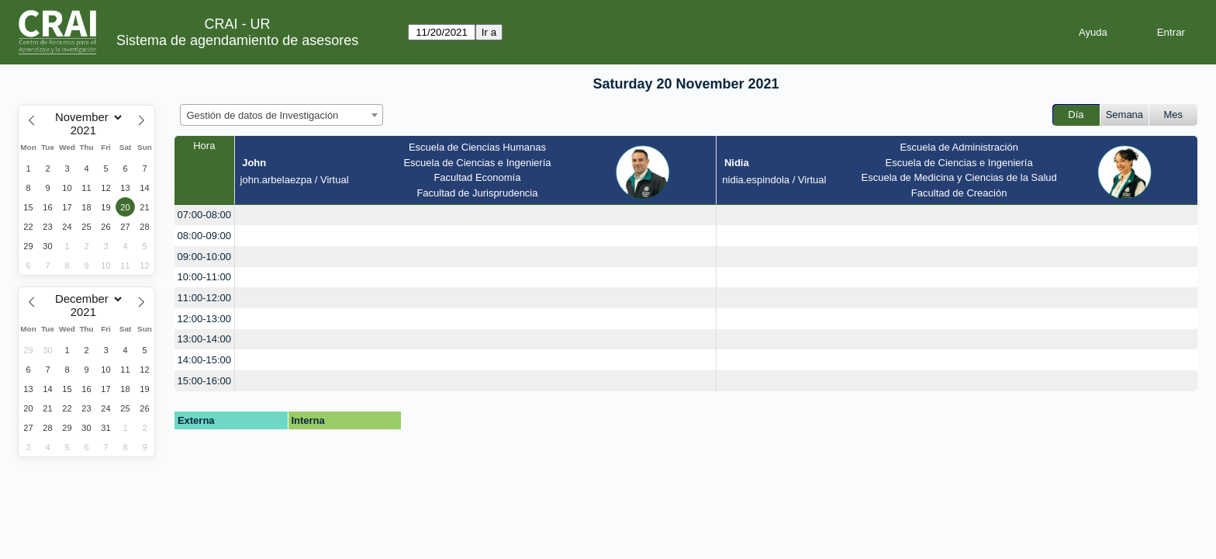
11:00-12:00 (204, 298)
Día (1075, 114)
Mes (1173, 114)
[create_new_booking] (476, 215)
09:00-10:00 (204, 256)
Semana (1124, 114)
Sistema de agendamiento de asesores (237, 40)
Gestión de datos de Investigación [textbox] (263, 115)
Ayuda (1093, 32)
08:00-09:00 (204, 235)
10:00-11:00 (204, 277)
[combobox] (281, 115)
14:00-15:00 (204, 360)
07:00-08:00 (204, 214)
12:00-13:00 (204, 319)
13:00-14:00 (204, 339)
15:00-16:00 (204, 381)
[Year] (86, 130)
